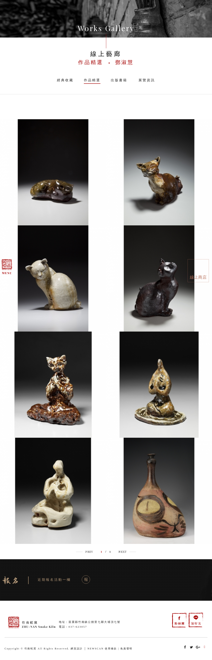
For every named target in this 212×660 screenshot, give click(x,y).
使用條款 (111, 648)
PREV (89, 551)
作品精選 (92, 80)
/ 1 (106, 551)
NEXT (122, 551)
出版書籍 (119, 80)
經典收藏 (65, 80)
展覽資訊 (147, 80)
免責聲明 (126, 648)
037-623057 (78, 626)
